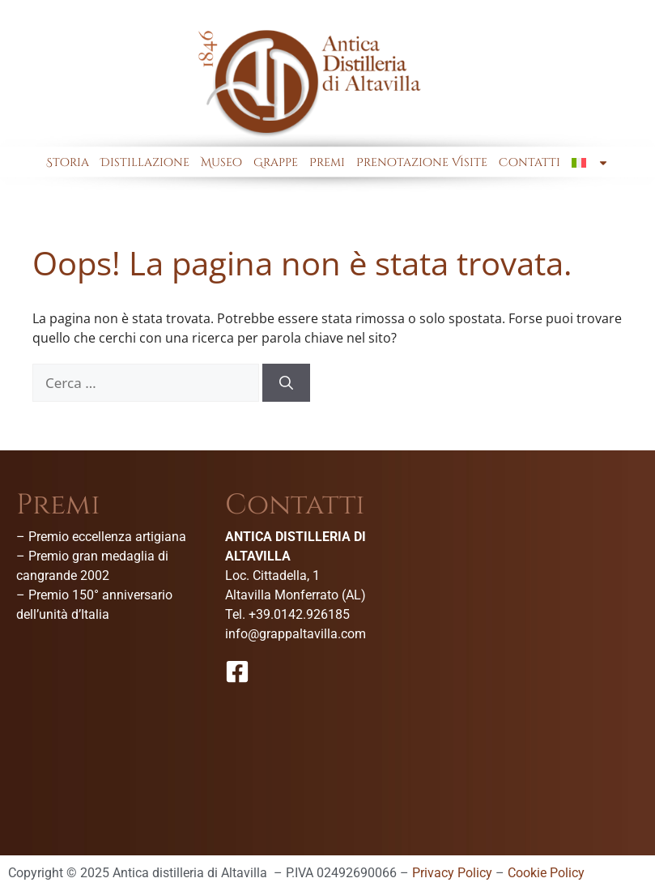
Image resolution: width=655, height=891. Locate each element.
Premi (327, 162)
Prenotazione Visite (421, 162)
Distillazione (144, 162)
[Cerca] (286, 383)
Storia (67, 162)
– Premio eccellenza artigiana (101, 536)
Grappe (275, 162)
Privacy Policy (452, 872)
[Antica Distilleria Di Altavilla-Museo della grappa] (539, 612)
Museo (221, 162)
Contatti (529, 162)
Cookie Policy (546, 872)
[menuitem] (590, 163)
